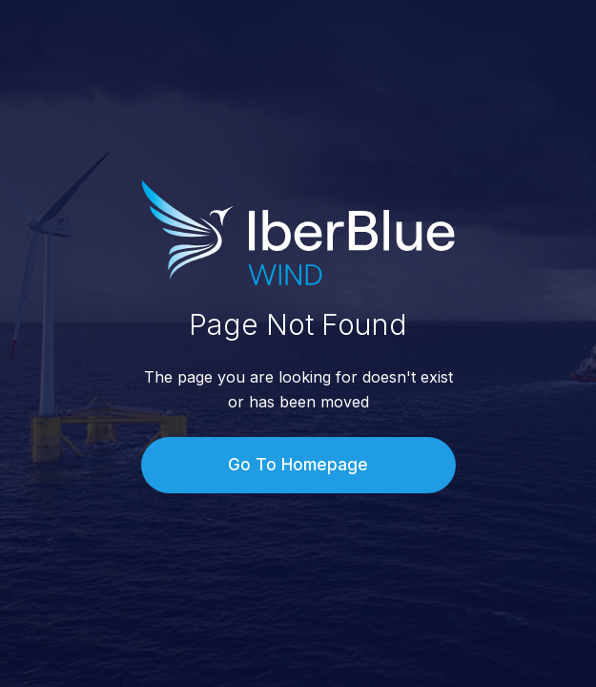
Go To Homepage (298, 464)
